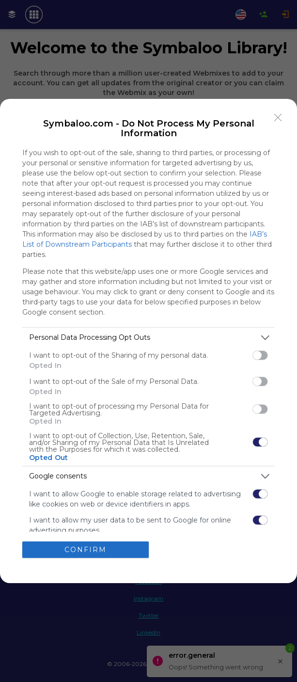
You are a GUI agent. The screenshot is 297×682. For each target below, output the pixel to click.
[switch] (260, 355)
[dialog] (148, 341)
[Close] (278, 118)
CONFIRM (85, 549)
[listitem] (148, 338)
